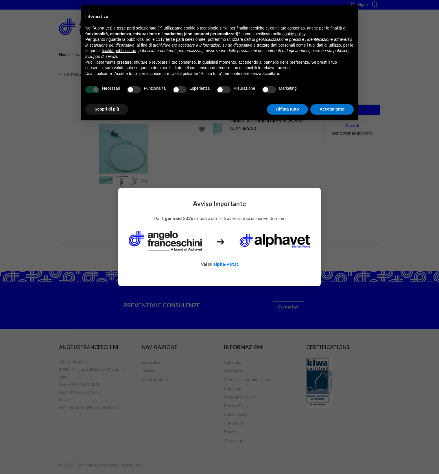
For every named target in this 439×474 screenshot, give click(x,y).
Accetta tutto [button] (332, 109)
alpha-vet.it (225, 264)
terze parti (175, 39)
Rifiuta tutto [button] (287, 109)
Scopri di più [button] (107, 109)
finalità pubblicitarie (119, 50)
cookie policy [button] (294, 34)
